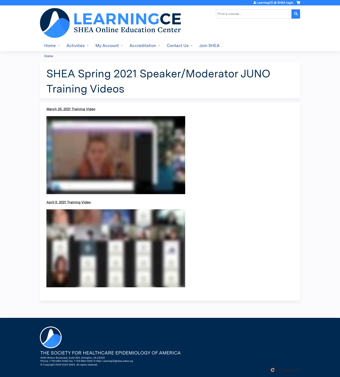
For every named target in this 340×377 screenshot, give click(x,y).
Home (50, 45)
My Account (107, 45)
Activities (75, 45)
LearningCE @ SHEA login (275, 2)
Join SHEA (209, 45)
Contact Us (178, 45)
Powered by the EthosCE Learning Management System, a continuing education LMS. (284, 370)
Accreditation (142, 45)
